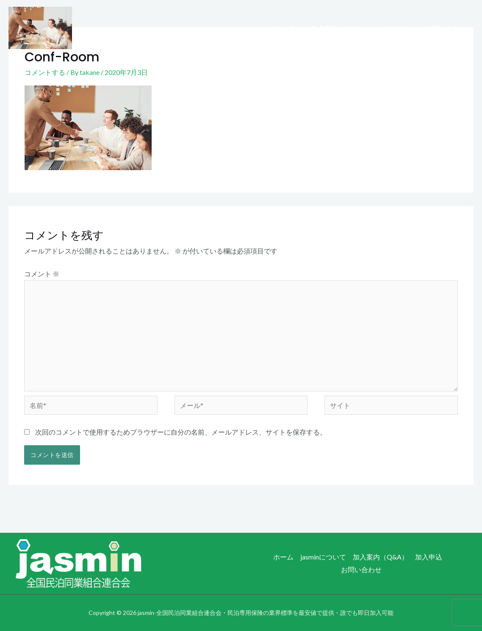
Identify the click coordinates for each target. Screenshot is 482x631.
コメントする (45, 72)
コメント (41, 274)
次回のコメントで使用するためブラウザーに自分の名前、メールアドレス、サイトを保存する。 (181, 432)
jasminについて (280, 28)
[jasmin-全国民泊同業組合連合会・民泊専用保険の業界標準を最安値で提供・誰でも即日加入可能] (40, 27)
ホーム (233, 28)
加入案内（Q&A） (344, 28)
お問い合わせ (446, 28)
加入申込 (399, 28)
